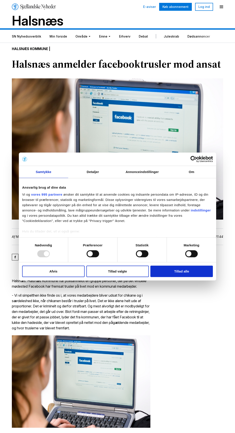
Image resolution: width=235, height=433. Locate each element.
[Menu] (221, 7)
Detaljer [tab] (93, 172)
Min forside (58, 37)
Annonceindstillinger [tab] (142, 172)
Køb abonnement (175, 7)
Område (81, 37)
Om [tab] (191, 172)
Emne (103, 37)
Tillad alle (181, 271)
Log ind (204, 7)
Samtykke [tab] (43, 172)
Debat (143, 37)
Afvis (53, 271)
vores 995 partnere (46, 194)
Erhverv (124, 37)
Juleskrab (171, 37)
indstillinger (201, 210)
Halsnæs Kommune (31, 49)
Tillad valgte (117, 271)
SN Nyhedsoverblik (26, 37)
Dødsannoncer (198, 37)
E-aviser (149, 7)
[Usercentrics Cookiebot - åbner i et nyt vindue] (193, 159)
